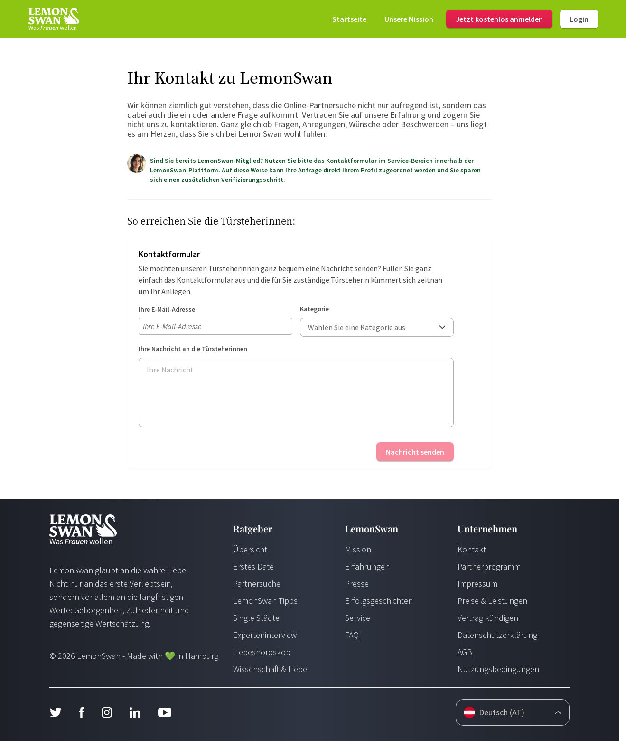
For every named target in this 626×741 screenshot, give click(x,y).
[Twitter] (55, 712)
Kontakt (472, 549)
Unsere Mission (408, 19)
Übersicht (250, 549)
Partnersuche (256, 583)
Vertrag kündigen (488, 617)
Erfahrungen (367, 566)
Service (357, 617)
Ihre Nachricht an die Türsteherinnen (193, 348)
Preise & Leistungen (492, 600)
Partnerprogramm (489, 566)
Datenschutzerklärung (497, 634)
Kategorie (314, 308)
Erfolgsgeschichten (379, 600)
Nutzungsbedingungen (498, 669)
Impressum (477, 583)
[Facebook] (81, 712)
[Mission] (409, 19)
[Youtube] (165, 712)
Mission (358, 549)
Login (579, 19)
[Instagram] (106, 712)
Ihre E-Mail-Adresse (167, 309)
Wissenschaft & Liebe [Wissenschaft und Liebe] (270, 669)
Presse (357, 583)
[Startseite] (53, 19)
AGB (465, 651)
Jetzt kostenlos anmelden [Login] (499, 19)
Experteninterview (265, 634)
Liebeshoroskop (261, 651)
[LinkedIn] (134, 712)
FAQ (352, 634)
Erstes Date (253, 566)
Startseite (349, 19)
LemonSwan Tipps (265, 600)
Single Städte (256, 617)
